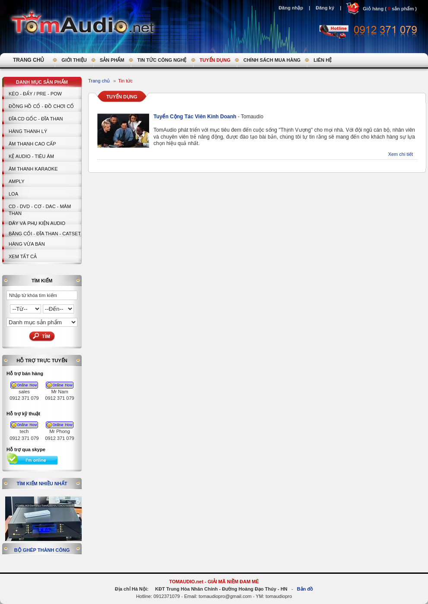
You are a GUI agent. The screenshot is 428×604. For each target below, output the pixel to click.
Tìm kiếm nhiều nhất (42, 483)
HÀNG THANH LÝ (28, 131)
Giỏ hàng (373, 8)
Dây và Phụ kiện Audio (37, 223)
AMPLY (16, 181)
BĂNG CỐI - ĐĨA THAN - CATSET (45, 233)
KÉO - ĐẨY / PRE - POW (35, 93)
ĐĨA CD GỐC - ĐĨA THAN (36, 118)
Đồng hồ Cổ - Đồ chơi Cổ (41, 106)
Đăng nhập (290, 7)
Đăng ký (325, 7)
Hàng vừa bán (27, 244)
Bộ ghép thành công (42, 550)
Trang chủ (99, 80)
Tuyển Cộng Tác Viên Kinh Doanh (195, 117)
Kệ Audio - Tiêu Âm (31, 156)
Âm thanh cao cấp (32, 143)
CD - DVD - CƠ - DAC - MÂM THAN (40, 210)
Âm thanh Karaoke (33, 168)
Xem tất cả (23, 256)
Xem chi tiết (400, 154)
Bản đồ (305, 588)
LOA (13, 193)
